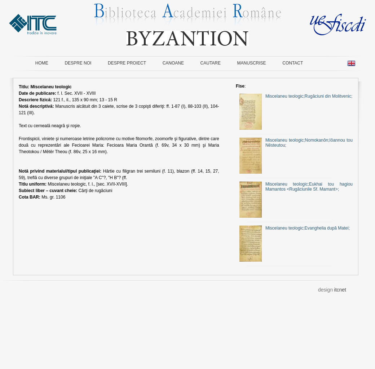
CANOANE (173, 63)
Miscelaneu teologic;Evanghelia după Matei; (294, 228)
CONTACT (292, 63)
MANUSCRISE (251, 63)
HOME (41, 63)
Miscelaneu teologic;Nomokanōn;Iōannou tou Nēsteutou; (296, 143)
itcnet (340, 290)
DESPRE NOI (78, 63)
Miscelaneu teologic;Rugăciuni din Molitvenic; (295, 96)
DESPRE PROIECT (127, 63)
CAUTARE (210, 63)
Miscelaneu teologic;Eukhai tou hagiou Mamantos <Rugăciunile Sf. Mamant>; (296, 187)
